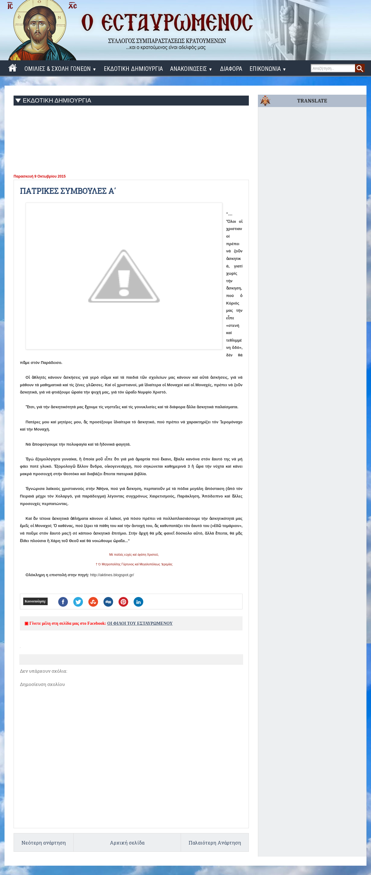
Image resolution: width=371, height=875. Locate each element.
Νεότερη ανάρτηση (43, 842)
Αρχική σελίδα (127, 842)
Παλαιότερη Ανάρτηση (215, 842)
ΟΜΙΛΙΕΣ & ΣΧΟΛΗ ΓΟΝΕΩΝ (60, 68)
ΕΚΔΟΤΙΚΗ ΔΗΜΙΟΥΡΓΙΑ (133, 68)
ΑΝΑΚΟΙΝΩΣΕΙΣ (191, 68)
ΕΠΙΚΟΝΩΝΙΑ (268, 68)
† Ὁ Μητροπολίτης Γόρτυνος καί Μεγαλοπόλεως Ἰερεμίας (134, 564)
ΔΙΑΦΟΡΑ (231, 68)
